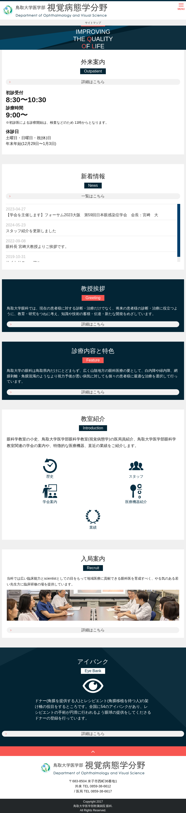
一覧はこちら (93, 196)
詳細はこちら (93, 82)
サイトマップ (93, 22)
